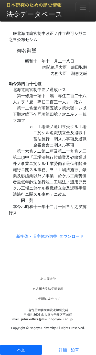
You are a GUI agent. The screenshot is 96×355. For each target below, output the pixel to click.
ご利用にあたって (48, 299)
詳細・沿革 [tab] (69, 350)
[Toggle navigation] (83, 7)
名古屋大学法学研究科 (48, 289)
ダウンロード (71, 236)
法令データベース (34, 14)
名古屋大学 (48, 279)
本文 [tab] (21, 350)
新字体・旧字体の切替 (36, 236)
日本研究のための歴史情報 (33, 5)
